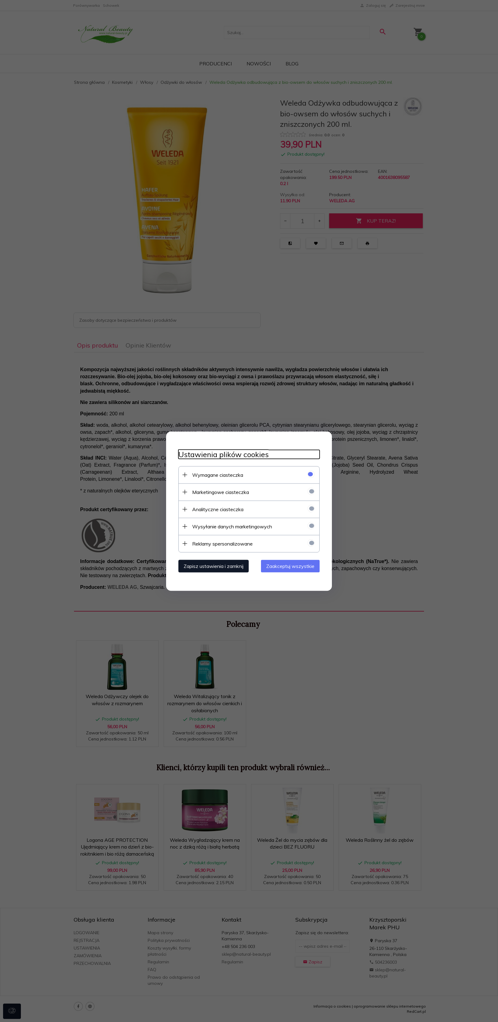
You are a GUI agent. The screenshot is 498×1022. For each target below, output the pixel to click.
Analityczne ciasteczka (217, 509)
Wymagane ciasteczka (217, 475)
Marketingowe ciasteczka (220, 492)
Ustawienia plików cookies (223, 454)
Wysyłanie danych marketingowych (232, 526)
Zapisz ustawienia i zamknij (213, 566)
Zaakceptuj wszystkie (290, 566)
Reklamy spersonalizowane (222, 543)
